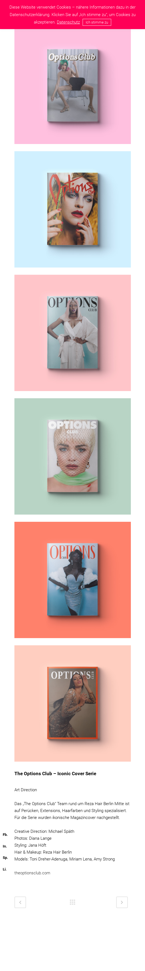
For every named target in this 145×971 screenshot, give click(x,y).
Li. (5, 869)
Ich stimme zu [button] (97, 22)
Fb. (5, 835)
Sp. (5, 858)
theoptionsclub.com (32, 872)
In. (5, 846)
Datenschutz (68, 22)
